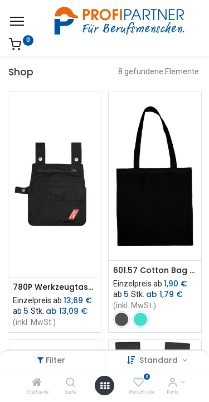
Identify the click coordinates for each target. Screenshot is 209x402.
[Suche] (70, 383)
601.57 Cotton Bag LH (155, 270)
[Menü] (17, 21)
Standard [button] (159, 360)
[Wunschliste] (138, 383)
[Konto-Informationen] (172, 383)
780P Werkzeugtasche (54, 287)
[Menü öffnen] (104, 386)
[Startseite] (37, 383)
